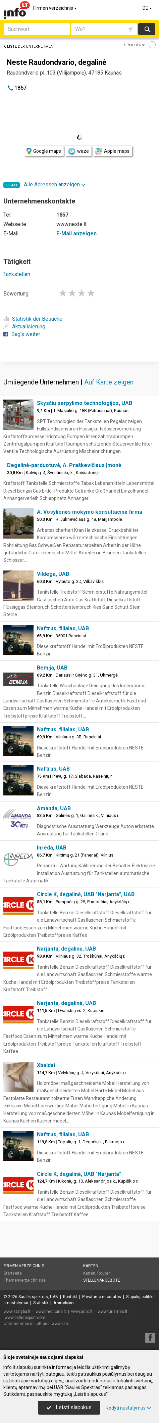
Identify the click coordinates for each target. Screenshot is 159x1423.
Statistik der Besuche (32, 319)
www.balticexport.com (25, 1317)
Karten (90, 1266)
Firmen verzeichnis (55, 8)
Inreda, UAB (51, 847)
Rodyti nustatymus (128, 1408)
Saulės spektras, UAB (38, 1296)
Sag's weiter (21, 334)
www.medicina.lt (51, 1311)
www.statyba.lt (17, 1311)
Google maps (43, 151)
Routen (104, 1273)
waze (78, 151)
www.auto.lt (82, 1311)
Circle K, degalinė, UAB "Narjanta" (79, 1174)
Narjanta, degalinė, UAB (66, 949)
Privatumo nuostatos (101, 1296)
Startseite (13, 1273)
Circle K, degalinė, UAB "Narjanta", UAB (86, 894)
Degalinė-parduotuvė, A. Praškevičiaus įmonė (64, 465)
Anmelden (63, 1302)
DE (148, 8)
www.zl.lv (60, 1323)
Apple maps (112, 151)
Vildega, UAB (53, 574)
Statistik (40, 1302)
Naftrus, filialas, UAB (63, 628)
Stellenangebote (101, 1280)
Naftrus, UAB (53, 769)
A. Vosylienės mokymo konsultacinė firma (89, 512)
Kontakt (70, 1296)
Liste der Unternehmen (28, 46)
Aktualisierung (24, 326)
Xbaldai (46, 1065)
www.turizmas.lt (112, 1311)
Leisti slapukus (69, 1407)
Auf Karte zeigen (109, 382)
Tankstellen (16, 274)
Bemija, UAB (52, 667)
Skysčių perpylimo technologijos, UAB (84, 403)
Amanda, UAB (54, 808)
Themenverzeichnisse (25, 1280)
